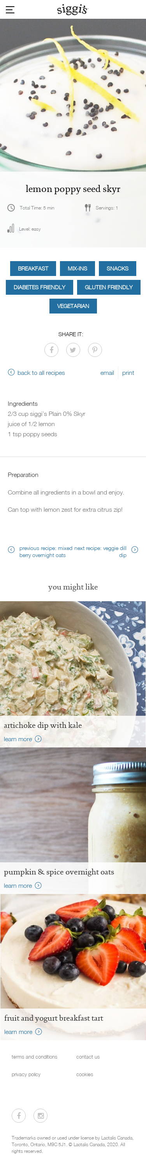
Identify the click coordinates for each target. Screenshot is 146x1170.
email (107, 372)
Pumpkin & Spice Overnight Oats (59, 871)
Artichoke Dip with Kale (43, 725)
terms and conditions (34, 1057)
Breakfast (33, 268)
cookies (84, 1074)
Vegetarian (73, 306)
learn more (18, 739)
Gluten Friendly (109, 287)
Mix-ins (77, 268)
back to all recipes (41, 372)
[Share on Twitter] (73, 350)
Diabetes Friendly (39, 287)
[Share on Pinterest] (95, 350)
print (128, 372)
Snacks (117, 268)
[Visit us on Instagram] (40, 1116)
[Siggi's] (73, 9)
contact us (88, 1057)
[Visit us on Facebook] (19, 1116)
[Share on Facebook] (51, 350)
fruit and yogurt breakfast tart (53, 1018)
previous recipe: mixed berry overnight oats (45, 551)
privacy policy (26, 1074)
